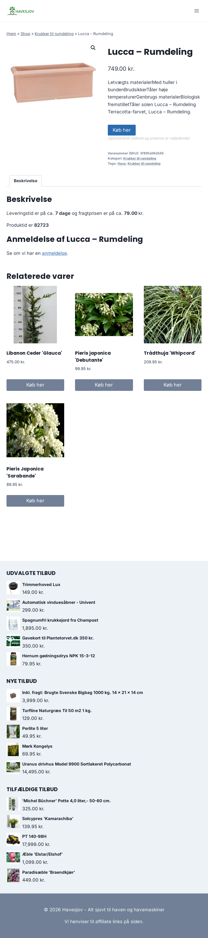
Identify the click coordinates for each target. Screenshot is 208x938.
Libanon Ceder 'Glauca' (34, 353)
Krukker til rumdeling (54, 33)
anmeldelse (54, 253)
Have (122, 163)
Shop (25, 33)
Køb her (122, 130)
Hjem (11, 33)
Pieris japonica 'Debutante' (93, 356)
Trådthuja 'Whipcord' (170, 353)
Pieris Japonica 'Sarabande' (25, 472)
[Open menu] (196, 10)
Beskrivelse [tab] (25, 180)
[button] (93, 48)
